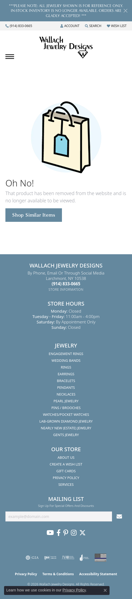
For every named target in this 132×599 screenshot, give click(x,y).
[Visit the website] (100, 558)
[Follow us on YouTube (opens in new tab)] (50, 533)
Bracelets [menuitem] (66, 380)
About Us (66, 457)
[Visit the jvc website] (68, 558)
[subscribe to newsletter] (119, 516)
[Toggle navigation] (9, 56)
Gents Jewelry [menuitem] (66, 434)
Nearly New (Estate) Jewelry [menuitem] (66, 428)
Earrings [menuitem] (66, 374)
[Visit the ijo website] (50, 558)
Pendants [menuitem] (66, 387)
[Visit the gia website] (32, 558)
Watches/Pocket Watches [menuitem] (66, 414)
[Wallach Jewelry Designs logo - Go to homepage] (66, 47)
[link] (18, 26)
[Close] (125, 10)
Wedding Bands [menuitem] (66, 360)
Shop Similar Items (33, 214)
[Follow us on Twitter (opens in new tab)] (82, 533)
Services (66, 484)
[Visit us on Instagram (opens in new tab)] (74, 533)
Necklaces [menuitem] (66, 394)
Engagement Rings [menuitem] (66, 353)
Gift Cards (65, 471)
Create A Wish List (66, 464)
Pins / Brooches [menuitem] (66, 407)
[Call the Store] (66, 283)
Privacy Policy (66, 477)
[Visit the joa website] (84, 558)
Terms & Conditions (58, 574)
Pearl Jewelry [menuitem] (66, 401)
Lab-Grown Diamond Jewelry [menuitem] (66, 421)
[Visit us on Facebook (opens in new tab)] (59, 533)
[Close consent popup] (105, 590)
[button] (70, 26)
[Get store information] (66, 289)
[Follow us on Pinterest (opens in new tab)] (65, 533)
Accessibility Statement (98, 574)
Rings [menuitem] (66, 367)
